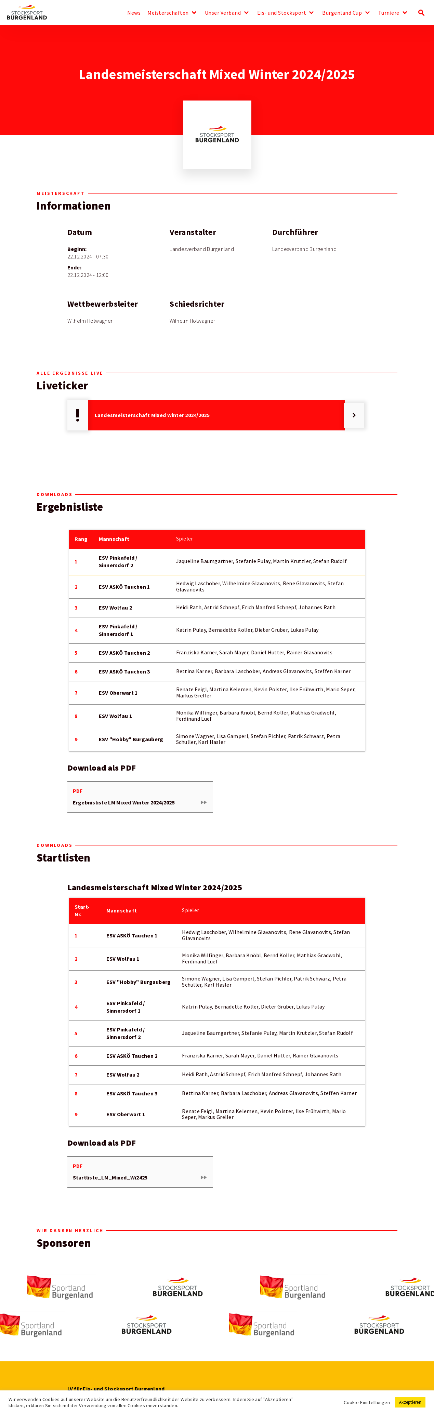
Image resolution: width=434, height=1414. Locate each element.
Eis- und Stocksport (281, 13)
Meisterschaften (168, 13)
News (134, 13)
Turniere (388, 13)
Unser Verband (223, 13)
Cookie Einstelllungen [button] (367, 1402)
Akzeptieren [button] (410, 1402)
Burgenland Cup (342, 13)
